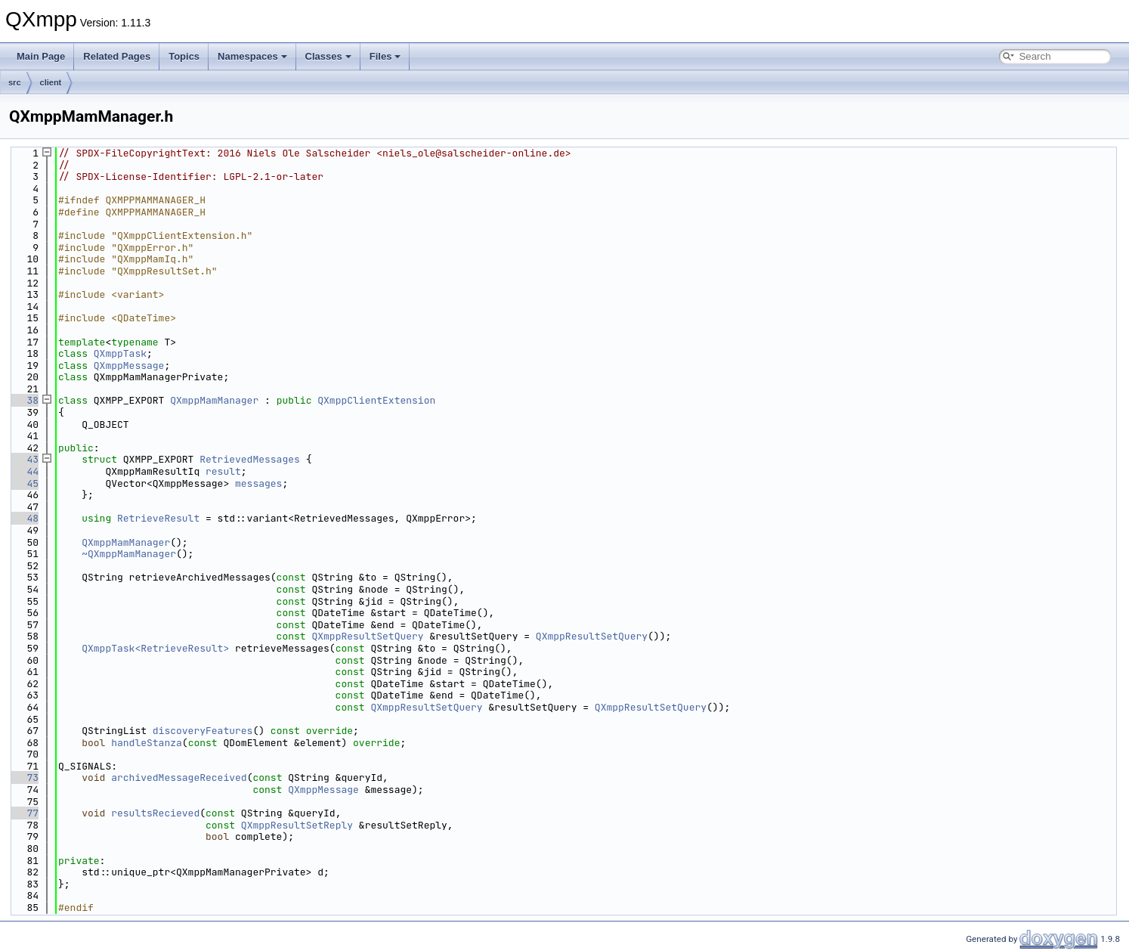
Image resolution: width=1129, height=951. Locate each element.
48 (24, 518)
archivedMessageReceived (178, 777)
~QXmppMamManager (129, 553)
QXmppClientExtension (376, 400)
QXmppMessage (129, 365)
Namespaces (252, 56)
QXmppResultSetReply (297, 825)
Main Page (41, 56)
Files (385, 56)
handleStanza (146, 742)
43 (24, 459)
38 (24, 400)
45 (24, 483)
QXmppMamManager (214, 400)
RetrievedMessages (250, 459)
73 (24, 777)
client (51, 82)
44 (24, 471)
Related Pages (116, 56)
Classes (328, 56)
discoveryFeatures (203, 730)
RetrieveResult (158, 518)
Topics (184, 56)
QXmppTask (120, 353)
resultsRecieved (155, 813)
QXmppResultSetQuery (367, 636)
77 (24, 813)
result (223, 471)
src (14, 82)
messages (258, 483)
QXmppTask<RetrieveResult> (155, 648)
